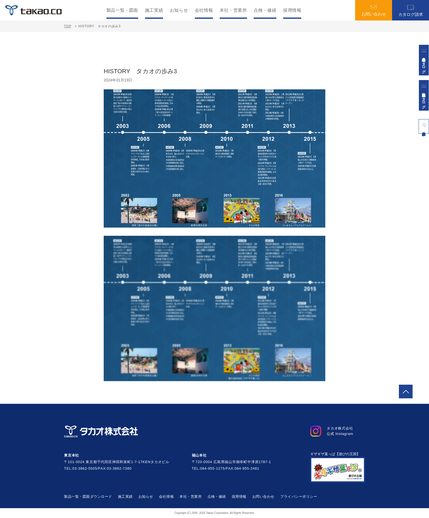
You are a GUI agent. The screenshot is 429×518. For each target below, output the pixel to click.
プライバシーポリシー (298, 497)
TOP (67, 26)
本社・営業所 (233, 10)
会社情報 (204, 10)
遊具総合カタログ (424, 60)
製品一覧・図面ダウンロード (88, 497)
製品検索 (423, 125)
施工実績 (154, 10)
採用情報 (292, 10)
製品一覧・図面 (122, 10)
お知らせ (179, 10)
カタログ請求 (410, 10)
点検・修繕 (265, 10)
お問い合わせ (373, 10)
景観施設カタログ (424, 95)
